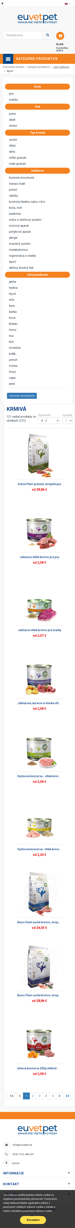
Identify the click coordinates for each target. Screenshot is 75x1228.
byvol (12, 294)
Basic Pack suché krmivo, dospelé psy (39, 922)
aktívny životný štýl (21, 268)
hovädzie (15, 348)
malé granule (17, 163)
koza (12, 318)
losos (12, 330)
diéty (12, 151)
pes (11, 93)
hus (11, 336)
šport (12, 262)
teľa (11, 300)
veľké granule (17, 157)
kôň (11, 342)
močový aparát (19, 226)
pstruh (13, 360)
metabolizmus (18, 250)
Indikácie (38, 170)
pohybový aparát (20, 232)
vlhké (12, 145)
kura (12, 306)
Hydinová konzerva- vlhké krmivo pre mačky (39, 849)
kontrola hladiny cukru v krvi (27, 201)
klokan (13, 324)
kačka (13, 312)
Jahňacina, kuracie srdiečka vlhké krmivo (39, 703)
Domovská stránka (13, 67)
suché (13, 139)
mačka (13, 99)
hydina (13, 288)
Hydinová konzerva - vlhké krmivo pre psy (39, 776)
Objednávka (44, 415)
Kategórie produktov (39, 67)
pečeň (13, 189)
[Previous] (11, 1096)
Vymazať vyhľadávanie (22, 395)
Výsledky (67, 415)
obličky (13, 195)
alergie (13, 238)
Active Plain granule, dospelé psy (39, 484)
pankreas (15, 214)
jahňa (12, 282)
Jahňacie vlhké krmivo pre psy (39, 557)
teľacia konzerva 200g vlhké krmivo (39, 1068)
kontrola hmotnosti (21, 177)
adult (12, 119)
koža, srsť (15, 208)
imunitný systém (20, 244)
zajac (12, 378)
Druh (38, 86)
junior (12, 113)
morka (13, 366)
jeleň (12, 384)
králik (12, 354)
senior (13, 125)
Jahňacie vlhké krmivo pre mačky (39, 630)
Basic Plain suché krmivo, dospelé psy (39, 995)
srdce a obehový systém (25, 220)
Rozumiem (33, 1220)
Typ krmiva (39, 132)
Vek (39, 106)
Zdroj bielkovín (61, 67)
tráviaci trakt (17, 183)
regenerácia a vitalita (22, 256)
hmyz (12, 372)
